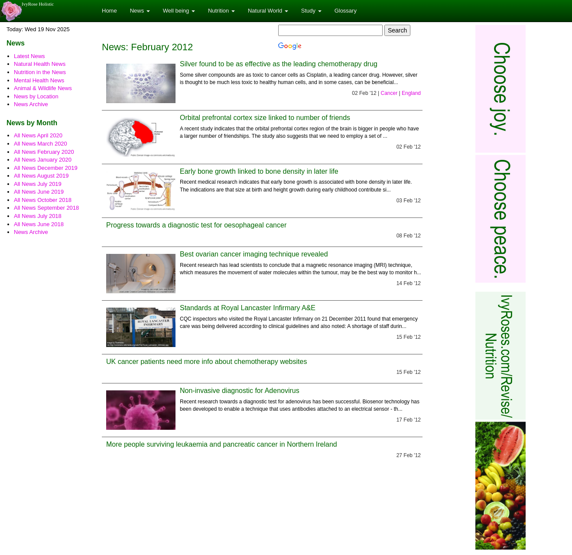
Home (109, 10)
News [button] (140, 10)
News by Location (36, 96)
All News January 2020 (43, 159)
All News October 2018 (43, 200)
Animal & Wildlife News (43, 88)
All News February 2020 (44, 152)
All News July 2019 (38, 184)
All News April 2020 (38, 135)
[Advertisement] (497, 154)
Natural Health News (39, 64)
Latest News (29, 56)
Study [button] (311, 10)
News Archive (31, 104)
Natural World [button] (268, 10)
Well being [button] (179, 10)
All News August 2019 (41, 175)
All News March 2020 (40, 143)
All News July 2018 (38, 216)
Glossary (346, 10)
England (411, 93)
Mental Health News (39, 80)
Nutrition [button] (221, 10)
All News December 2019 (46, 168)
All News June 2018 (39, 224)
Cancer (388, 93)
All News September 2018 (46, 207)
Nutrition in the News (40, 72)
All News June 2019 (39, 191)
